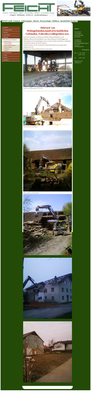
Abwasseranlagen (8, 47)
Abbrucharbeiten (8, 43)
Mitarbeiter (5, 37)
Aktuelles (5, 32)
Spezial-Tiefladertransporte (10, 45)
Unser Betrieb (6, 34)
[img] (45, 10)
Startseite (5, 27)
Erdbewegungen (7, 41)
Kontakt (5, 55)
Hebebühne (6, 48)
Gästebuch (6, 60)
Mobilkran (6, 50)
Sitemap (5, 57)
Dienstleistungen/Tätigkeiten (10, 39)
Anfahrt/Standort (7, 52)
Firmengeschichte (7, 30)
